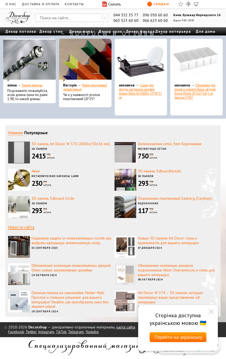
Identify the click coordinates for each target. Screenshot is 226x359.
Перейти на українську (178, 337)
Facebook (16, 331)
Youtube (92, 331)
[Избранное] (180, 4)
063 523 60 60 (125, 20)
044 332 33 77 (125, 15)
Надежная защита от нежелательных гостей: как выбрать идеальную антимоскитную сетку (71, 240)
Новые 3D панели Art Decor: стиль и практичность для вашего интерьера (168, 240)
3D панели (39, 148)
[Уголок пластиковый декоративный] (85, 60)
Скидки (158, 4)
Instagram (46, 331)
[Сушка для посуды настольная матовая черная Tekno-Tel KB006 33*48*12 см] (141, 60)
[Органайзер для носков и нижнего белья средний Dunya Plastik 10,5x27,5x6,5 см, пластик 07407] (196, 60)
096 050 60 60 (155, 15)
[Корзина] (196, 4)
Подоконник (148, 203)
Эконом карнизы (32, 85)
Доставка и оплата (40, 4)
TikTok (61, 331)
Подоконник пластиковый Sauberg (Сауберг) (175, 198)
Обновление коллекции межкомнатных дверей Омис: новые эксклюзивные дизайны (71, 268)
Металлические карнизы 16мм (55, 176)
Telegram (76, 331)
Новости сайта (21, 227)
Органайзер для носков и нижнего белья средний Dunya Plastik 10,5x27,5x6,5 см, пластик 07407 (195, 91)
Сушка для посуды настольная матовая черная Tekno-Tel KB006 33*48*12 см (140, 91)
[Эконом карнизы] (29, 60)
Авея (36, 171)
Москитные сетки (152, 148)
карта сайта (125, 327)
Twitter (31, 331)
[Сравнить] (188, 4)
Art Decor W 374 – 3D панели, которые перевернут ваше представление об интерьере (170, 297)
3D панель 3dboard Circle (53, 198)
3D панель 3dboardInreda (159, 171)
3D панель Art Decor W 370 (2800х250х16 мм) (71, 143)
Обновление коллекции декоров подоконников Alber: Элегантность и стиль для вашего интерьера (176, 270)
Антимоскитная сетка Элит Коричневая (169, 143)
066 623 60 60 (155, 20)
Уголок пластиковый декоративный (85, 87)
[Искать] (104, 18)
